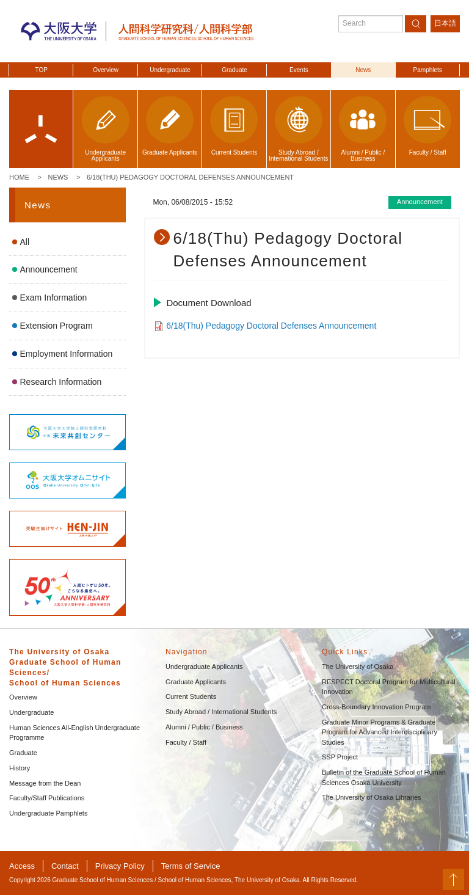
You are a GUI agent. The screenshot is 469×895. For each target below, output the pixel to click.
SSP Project (340, 757)
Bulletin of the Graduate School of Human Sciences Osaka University (384, 777)
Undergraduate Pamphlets (48, 813)
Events (298, 70)
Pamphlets (427, 70)
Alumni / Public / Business (204, 727)
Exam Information (53, 297)
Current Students (190, 696)
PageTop (453, 879)
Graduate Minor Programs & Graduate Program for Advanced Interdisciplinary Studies (379, 732)
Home (19, 177)
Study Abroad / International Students (221, 711)
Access (22, 866)
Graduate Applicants (195, 681)
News (363, 70)
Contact (65, 866)
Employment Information (66, 354)
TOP (41, 70)
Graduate (234, 70)
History (19, 768)
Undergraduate (170, 70)
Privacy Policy (120, 866)
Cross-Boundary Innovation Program (376, 707)
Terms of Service (190, 866)
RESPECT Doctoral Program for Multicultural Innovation (389, 687)
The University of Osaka (357, 666)
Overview (105, 70)
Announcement (49, 269)
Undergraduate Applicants (204, 666)
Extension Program (56, 326)
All (25, 242)
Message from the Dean (45, 783)
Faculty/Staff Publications (46, 798)
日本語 (445, 23)
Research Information (61, 382)
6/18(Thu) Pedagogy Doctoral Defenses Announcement (190, 177)
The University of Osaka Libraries (371, 797)
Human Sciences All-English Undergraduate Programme (74, 733)
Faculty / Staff (185, 742)
